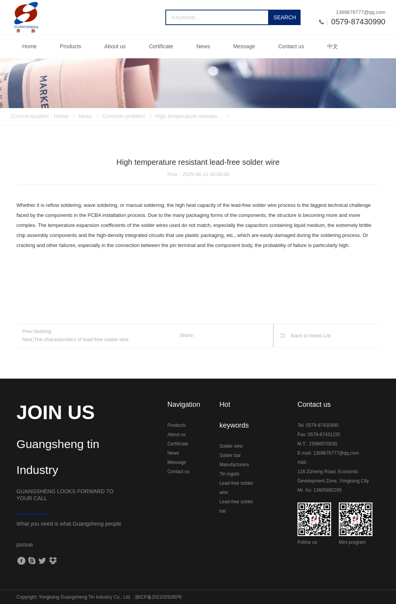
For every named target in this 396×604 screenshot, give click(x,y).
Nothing (42, 331)
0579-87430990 (322, 425)
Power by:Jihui (364, 597)
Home (29, 46)
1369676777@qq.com (360, 12)
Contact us (291, 46)
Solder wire (231, 446)
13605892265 (327, 490)
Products (70, 46)
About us (115, 46)
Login (338, 597)
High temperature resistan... (188, 116)
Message (244, 46)
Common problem (123, 116)
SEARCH (285, 17)
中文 (332, 46)
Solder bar (230, 455)
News (203, 46)
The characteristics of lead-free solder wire (81, 339)
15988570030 (323, 444)
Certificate (161, 46)
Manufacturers (234, 464)
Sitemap (318, 597)
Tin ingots (229, 474)
